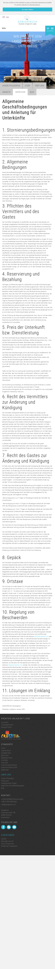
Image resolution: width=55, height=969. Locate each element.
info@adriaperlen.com (41, 636)
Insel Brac (4, 760)
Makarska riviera (6, 758)
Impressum (5, 781)
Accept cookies (27, 9)
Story (27, 85)
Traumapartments (7, 725)
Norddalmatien (6, 753)
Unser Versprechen (7, 844)
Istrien (3, 748)
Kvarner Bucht (6, 750)
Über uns (6, 774)
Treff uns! (39, 85)
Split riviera (4, 755)
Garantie (6, 92)
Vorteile (3, 839)
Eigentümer (7, 835)
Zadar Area (4, 770)
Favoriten (50, 30)
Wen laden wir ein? (7, 841)
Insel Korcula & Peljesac (9, 765)
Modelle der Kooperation (9, 846)
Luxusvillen (4, 722)
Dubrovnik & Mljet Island (9, 767)
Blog (32, 92)
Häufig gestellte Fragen (9, 783)
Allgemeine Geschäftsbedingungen (12, 786)
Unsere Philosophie (11, 85)
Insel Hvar (4, 763)
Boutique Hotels (6, 727)
